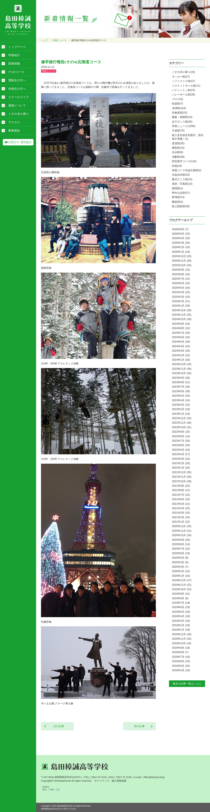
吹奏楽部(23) (179, 112)
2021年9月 (181, 485)
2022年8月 (181, 436)
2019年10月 (181, 589)
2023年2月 (181, 409)
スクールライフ (18, 97)
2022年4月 (181, 454)
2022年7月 (181, 440)
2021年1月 (181, 521)
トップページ (17, 46)
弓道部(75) (178, 130)
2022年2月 (181, 463)
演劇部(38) (178, 156)
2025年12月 (181, 256)
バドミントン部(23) (183, 90)
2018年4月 (181, 670)
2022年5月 (181, 449)
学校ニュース (59, 40)
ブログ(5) (177, 99)
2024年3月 (181, 350)
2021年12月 (181, 472)
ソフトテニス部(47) (183, 81)
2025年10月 (181, 265)
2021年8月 (181, 490)
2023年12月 (181, 364)
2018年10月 (181, 643)
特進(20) (177, 165)
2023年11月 (181, 368)
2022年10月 (181, 427)
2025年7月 (181, 278)
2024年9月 (181, 323)
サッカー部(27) (181, 76)
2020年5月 (180, 557)
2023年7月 (181, 386)
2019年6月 (181, 607)
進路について (17, 105)
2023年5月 (181, 395)
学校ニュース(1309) (183, 126)
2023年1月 (181, 413)
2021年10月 (181, 481)
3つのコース (16, 72)
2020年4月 (180, 562)
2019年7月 (181, 602)
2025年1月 (181, 305)
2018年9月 (181, 647)
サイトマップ (101, 780)
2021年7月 (181, 494)
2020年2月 (181, 571)
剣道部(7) (177, 103)
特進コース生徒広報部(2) (186, 170)
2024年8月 (181, 328)
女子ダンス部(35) (182, 121)
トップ (44, 40)
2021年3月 (181, 512)
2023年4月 (181, 400)
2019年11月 (181, 584)
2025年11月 (181, 260)
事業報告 (14, 130)
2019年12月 (181, 580)
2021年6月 (181, 499)
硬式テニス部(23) (182, 179)
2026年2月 (181, 247)
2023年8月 (181, 382)
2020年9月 (181, 539)
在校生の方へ (17, 88)
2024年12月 (181, 310)
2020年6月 (181, 553)
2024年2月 (181, 355)
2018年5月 (181, 665)
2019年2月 (181, 625)
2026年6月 (180, 229)
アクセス (14, 122)
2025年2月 (181, 301)
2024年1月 (181, 359)
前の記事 (140, 726)
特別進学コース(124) (184, 161)
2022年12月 (181, 418)
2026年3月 (181, 242)
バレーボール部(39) (183, 94)
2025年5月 (181, 287)
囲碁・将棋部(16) (182, 117)
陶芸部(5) (177, 201)
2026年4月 (181, 238)
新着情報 (14, 63)
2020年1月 (181, 575)
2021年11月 (181, 476)
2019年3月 (181, 620)
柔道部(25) (178, 143)
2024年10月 (181, 319)
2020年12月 (181, 526)
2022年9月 (181, 431)
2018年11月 (181, 638)
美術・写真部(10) (182, 183)
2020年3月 (180, 566)
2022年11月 (181, 422)
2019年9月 (181, 593)
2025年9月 (181, 269)
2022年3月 (181, 458)
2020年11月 (181, 530)
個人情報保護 (119, 780)
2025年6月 (181, 283)
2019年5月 (181, 611)
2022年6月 (181, 445)
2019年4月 (181, 616)
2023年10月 (181, 373)
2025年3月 (181, 296)
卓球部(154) (179, 108)
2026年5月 (181, 233)
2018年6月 (181, 661)
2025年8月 (181, 274)
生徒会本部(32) (181, 174)
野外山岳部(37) (181, 192)
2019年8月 (180, 598)
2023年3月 (181, 404)
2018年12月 (181, 634)
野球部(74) (178, 197)
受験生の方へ (17, 80)
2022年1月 (181, 467)
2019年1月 (181, 629)
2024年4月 (181, 346)
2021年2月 (181, 517)
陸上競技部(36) (181, 206)
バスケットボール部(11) (186, 85)
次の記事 (57, 726)
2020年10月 (181, 535)
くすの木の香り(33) (183, 72)
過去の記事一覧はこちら (187, 683)
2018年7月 (181, 656)
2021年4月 (181, 508)
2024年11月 (181, 314)
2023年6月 (181, 391)
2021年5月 (181, 503)
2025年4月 (181, 292)
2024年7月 (181, 332)
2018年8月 (180, 652)
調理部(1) (177, 188)
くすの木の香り (18, 114)
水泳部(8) (177, 152)
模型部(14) (178, 147)
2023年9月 (181, 377)
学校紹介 (14, 55)
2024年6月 (181, 337)
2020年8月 (181, 544)
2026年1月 (181, 251)
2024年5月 (181, 341)
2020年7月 (181, 548)
